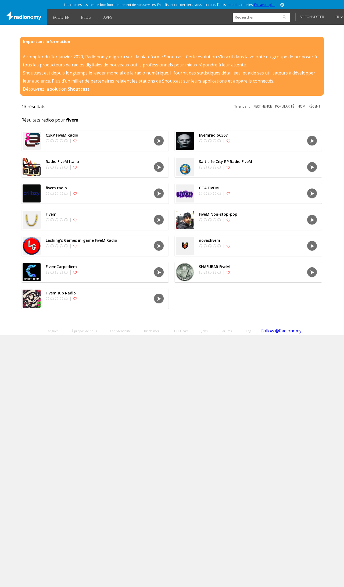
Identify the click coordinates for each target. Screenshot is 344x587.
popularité (284, 106)
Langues (52, 331)
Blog (86, 17)
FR (337, 16)
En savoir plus (264, 4)
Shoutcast (78, 89)
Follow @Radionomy (281, 331)
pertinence (262, 106)
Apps (107, 17)
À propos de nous (84, 331)
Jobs (204, 331)
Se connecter (312, 16)
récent (314, 106)
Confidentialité (120, 331)
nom (301, 106)
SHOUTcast (180, 331)
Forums (226, 331)
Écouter (61, 17)
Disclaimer (151, 331)
